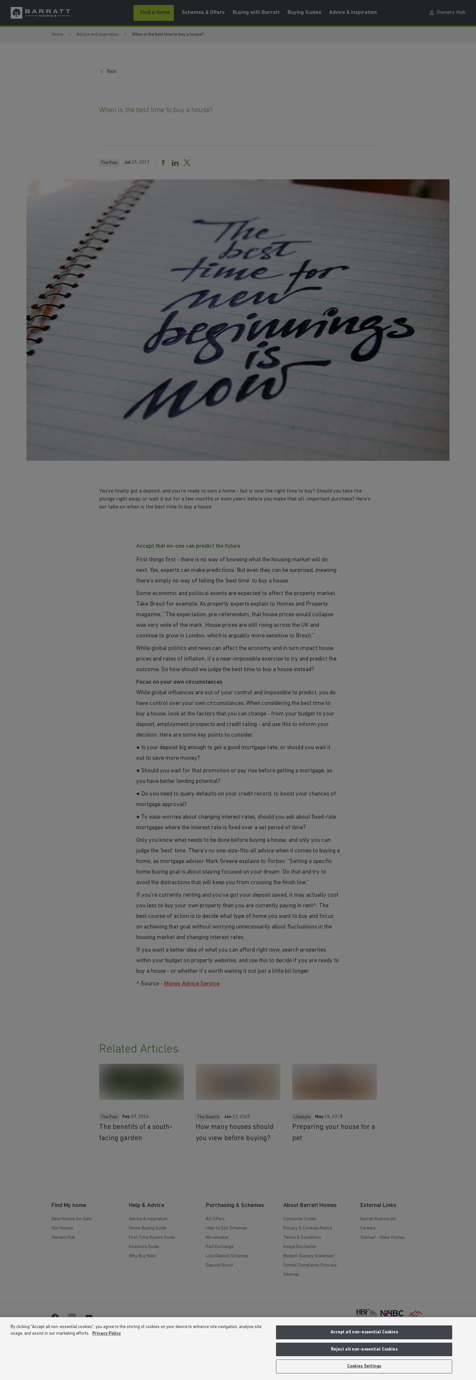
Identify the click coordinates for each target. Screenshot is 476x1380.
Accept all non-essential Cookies (364, 1332)
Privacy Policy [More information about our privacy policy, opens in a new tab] (106, 1333)
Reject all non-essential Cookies (364, 1349)
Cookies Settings (364, 1366)
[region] (238, 1348)
